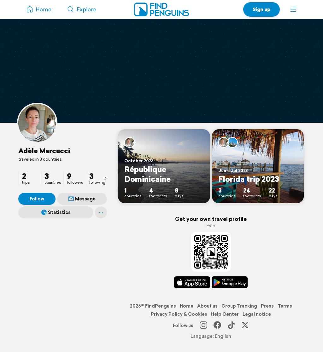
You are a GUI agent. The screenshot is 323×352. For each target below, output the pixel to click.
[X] (245, 325)
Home (186, 306)
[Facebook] (217, 325)
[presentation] (105, 178)
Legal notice (257, 314)
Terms (285, 306)
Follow (37, 199)
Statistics (56, 212)
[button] (293, 9)
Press (267, 306)
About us (207, 306)
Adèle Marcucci (44, 150)
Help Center (225, 314)
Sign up (261, 9)
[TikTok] (231, 325)
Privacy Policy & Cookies (179, 314)
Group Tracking (239, 306)
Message (82, 199)
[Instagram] (203, 325)
